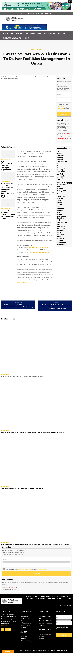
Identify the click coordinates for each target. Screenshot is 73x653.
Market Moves (50, 33)
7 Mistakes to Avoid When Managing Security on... (61, 201)
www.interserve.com (22, 282)
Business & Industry (12, 38)
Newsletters (30, 13)
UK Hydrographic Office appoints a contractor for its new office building (18, 306)
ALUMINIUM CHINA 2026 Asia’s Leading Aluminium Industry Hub (62, 188)
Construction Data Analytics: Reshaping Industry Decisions (62, 227)
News (12, 33)
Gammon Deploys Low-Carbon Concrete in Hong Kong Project (61, 214)
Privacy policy (61, 110)
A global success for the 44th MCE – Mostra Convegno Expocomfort (7, 166)
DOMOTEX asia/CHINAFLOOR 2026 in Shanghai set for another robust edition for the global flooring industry (35, 544)
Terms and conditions (60, 107)
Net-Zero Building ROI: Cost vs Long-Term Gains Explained (61, 239)
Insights (20, 33)
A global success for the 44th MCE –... (61, 177)
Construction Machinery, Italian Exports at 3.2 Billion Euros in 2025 (8, 214)
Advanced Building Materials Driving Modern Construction (62, 156)
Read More (4, 625)
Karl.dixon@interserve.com (38, 248)
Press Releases (33, 33)
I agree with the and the (63, 107)
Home (5, 33)
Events (61, 33)
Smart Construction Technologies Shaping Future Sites (62, 168)
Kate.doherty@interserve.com (39, 252)
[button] (69, 33)
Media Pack (67, 133)
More (26, 38)
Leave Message (62, 138)
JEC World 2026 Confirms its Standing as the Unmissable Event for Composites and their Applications (7, 190)
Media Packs (40, 13)
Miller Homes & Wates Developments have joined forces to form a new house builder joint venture (55, 307)
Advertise (48, 13)
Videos (22, 13)
